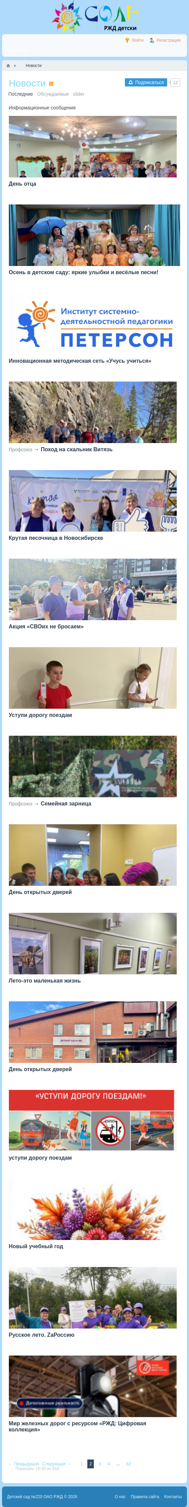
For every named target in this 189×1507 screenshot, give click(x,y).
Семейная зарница (66, 803)
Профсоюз (20, 449)
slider (78, 94)
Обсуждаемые (53, 94)
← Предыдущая (24, 1464)
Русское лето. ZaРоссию (42, 1335)
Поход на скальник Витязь (77, 449)
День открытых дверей (40, 892)
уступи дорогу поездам (40, 1158)
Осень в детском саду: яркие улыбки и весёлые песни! (84, 272)
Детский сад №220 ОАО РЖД (35, 1496)
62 (129, 1464)
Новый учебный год (36, 1246)
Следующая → (57, 1464)
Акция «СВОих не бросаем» (46, 626)
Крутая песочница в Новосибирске (56, 538)
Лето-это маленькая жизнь (45, 981)
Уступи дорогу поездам (40, 715)
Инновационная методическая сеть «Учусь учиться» (80, 361)
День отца (23, 184)
